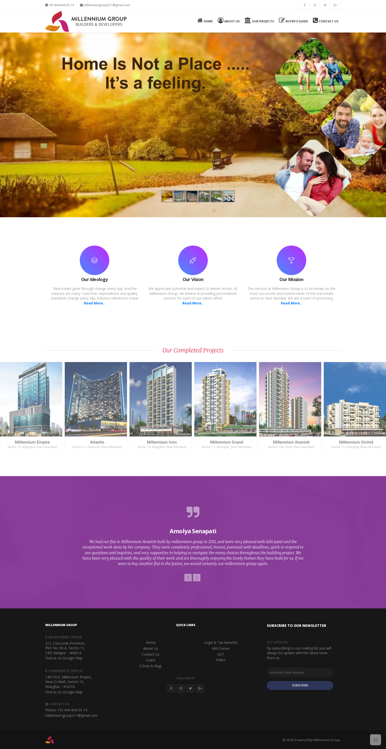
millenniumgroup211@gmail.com (105, 5)
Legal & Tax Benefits (221, 642)
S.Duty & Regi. (150, 666)
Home (205, 20)
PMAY (220, 660)
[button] (188, 577)
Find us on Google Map (63, 658)
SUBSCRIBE (300, 685)
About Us (229, 20)
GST (220, 654)
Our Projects (259, 20)
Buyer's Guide (293, 20)
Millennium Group (326, 740)
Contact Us (325, 20)
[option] (193, 536)
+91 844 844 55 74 (59, 5)
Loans (151, 660)
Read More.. (94, 303)
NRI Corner (221, 648)
